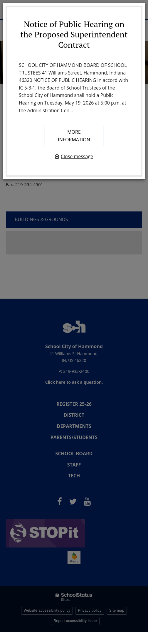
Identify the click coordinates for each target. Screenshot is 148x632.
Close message (77, 156)
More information (74, 136)
